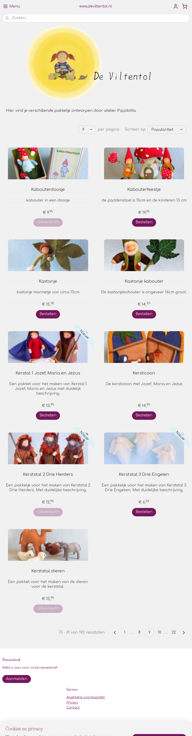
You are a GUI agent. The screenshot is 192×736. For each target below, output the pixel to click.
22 (174, 632)
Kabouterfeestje (144, 189)
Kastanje (48, 281)
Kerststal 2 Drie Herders (48, 474)
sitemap (81, 727)
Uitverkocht (48, 222)
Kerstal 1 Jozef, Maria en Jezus (48, 373)
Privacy (72, 702)
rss (91, 727)
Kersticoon (144, 373)
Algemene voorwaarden (85, 697)
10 (159, 632)
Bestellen (144, 222)
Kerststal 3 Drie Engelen (144, 474)
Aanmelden (16, 679)
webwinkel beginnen (108, 727)
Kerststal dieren (48, 571)
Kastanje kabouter (144, 281)
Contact (73, 707)
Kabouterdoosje (48, 189)
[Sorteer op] (167, 130)
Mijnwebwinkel (149, 727)
